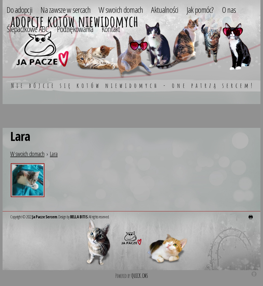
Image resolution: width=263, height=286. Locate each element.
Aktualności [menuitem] (164, 9)
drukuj (251, 217)
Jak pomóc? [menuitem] (200, 9)
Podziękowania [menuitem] (75, 28)
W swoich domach (27, 153)
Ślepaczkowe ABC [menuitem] (28, 28)
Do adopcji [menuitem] (19, 9)
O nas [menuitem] (229, 9)
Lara (54, 153)
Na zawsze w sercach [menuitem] (65, 9)
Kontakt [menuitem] (111, 28)
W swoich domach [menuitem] (121, 9)
